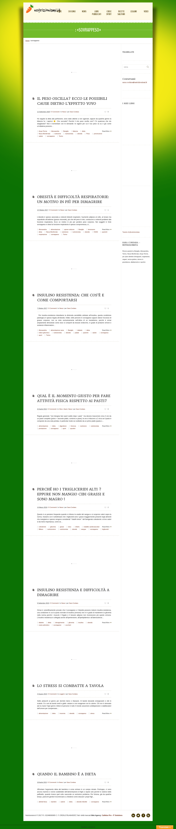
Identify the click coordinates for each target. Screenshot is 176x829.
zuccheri (68, 625)
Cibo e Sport (63, 409)
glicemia (53, 527)
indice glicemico (44, 332)
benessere (91, 229)
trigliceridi (105, 529)
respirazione (43, 234)
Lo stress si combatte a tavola (70, 686)
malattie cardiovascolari (91, 527)
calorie (63, 802)
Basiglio (66, 131)
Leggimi (62, 694)
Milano (41, 529)
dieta (83, 131)
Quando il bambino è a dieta (66, 774)
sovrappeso (51, 136)
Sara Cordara (74, 112)
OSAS (96, 232)
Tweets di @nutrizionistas (131, 232)
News (64, 112)
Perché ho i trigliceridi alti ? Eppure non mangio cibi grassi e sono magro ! (71, 494)
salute (41, 136)
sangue (83, 529)
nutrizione (57, 133)
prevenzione (98, 133)
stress (92, 713)
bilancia (75, 131)
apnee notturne (69, 229)
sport (40, 335)
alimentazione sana (57, 330)
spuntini (72, 428)
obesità (79, 133)
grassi (62, 527)
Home (27, 40)
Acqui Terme (43, 131)
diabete (79, 330)
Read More (106, 131)
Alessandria (55, 131)
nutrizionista (69, 133)
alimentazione (55, 229)
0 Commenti (55, 112)
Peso (88, 133)
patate (77, 332)
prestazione (43, 428)
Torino (61, 136)
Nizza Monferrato (44, 133)
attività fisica (43, 802)
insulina (80, 622)
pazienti (104, 232)
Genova (73, 426)
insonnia (62, 713)
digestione (63, 426)
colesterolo (42, 527)
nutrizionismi (51, 529)
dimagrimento (59, 622)
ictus (69, 527)
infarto (77, 527)
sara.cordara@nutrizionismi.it (134, 82)
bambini (54, 802)
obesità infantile (82, 802)
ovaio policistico (44, 625)
